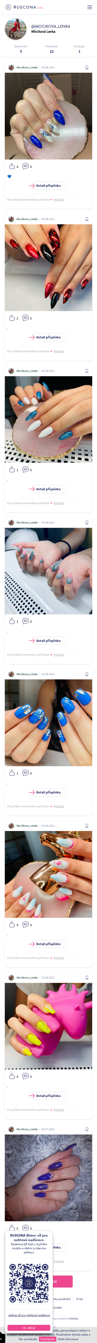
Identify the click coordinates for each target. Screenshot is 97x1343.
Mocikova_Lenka (27, 67)
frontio (74, 1318)
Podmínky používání (58, 1299)
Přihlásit (59, 199)
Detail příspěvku (46, 185)
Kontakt (57, 1307)
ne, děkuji (29, 1328)
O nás (79, 1299)
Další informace (68, 1339)
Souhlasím (47, 1339)
